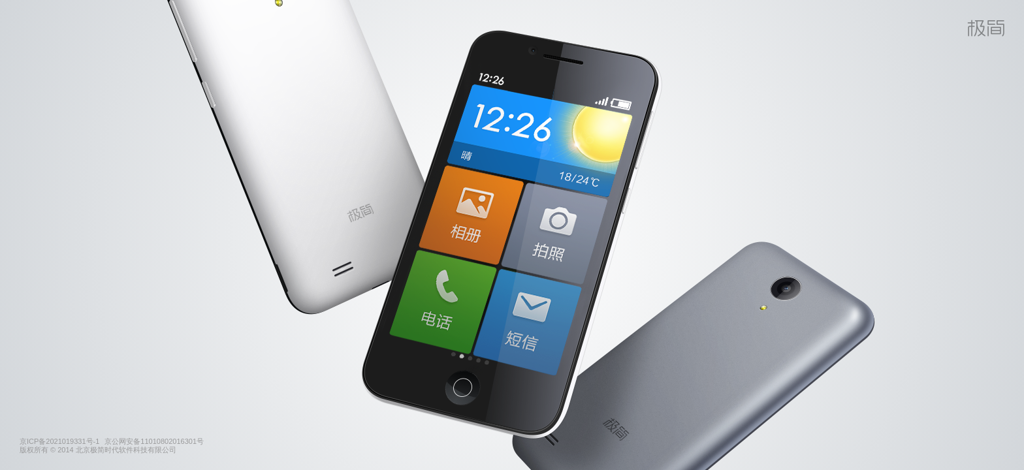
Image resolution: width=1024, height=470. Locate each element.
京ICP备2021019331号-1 (59, 441)
